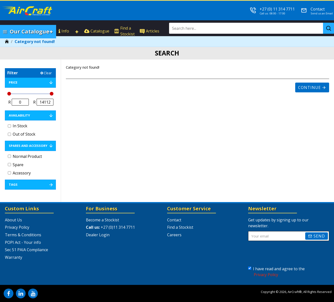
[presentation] (286, 253)
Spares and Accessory (28, 145)
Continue (309, 87)
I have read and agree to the (276, 272)
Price (13, 82)
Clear (48, 73)
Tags (13, 184)
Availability (19, 115)
